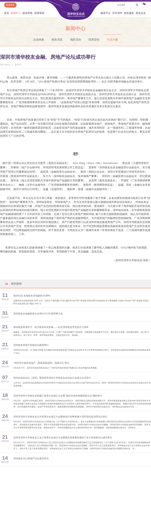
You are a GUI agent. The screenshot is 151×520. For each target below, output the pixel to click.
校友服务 (129, 13)
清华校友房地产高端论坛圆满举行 (31, 345)
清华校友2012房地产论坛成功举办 (31, 458)
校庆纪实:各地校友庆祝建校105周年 (32, 295)
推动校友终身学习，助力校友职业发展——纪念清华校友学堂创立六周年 (51, 327)
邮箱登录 (10, 5)
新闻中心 (16, 13)
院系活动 (94, 39)
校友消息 (57, 39)
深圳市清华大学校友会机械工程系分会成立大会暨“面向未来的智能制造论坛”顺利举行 (57, 396)
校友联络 (27, 13)
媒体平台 (105, 13)
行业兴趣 (112, 39)
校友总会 (141, 13)
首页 (6, 13)
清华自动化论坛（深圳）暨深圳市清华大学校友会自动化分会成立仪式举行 (52, 378)
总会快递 (38, 39)
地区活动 (75, 39)
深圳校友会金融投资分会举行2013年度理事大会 (38, 313)
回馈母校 (39, 13)
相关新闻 (13, 283)
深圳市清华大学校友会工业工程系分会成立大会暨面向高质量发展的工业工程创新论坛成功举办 (62, 437)
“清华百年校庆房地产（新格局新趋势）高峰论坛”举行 (41, 363)
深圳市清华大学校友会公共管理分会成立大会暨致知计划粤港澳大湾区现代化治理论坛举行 (60, 416)
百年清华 (117, 13)
